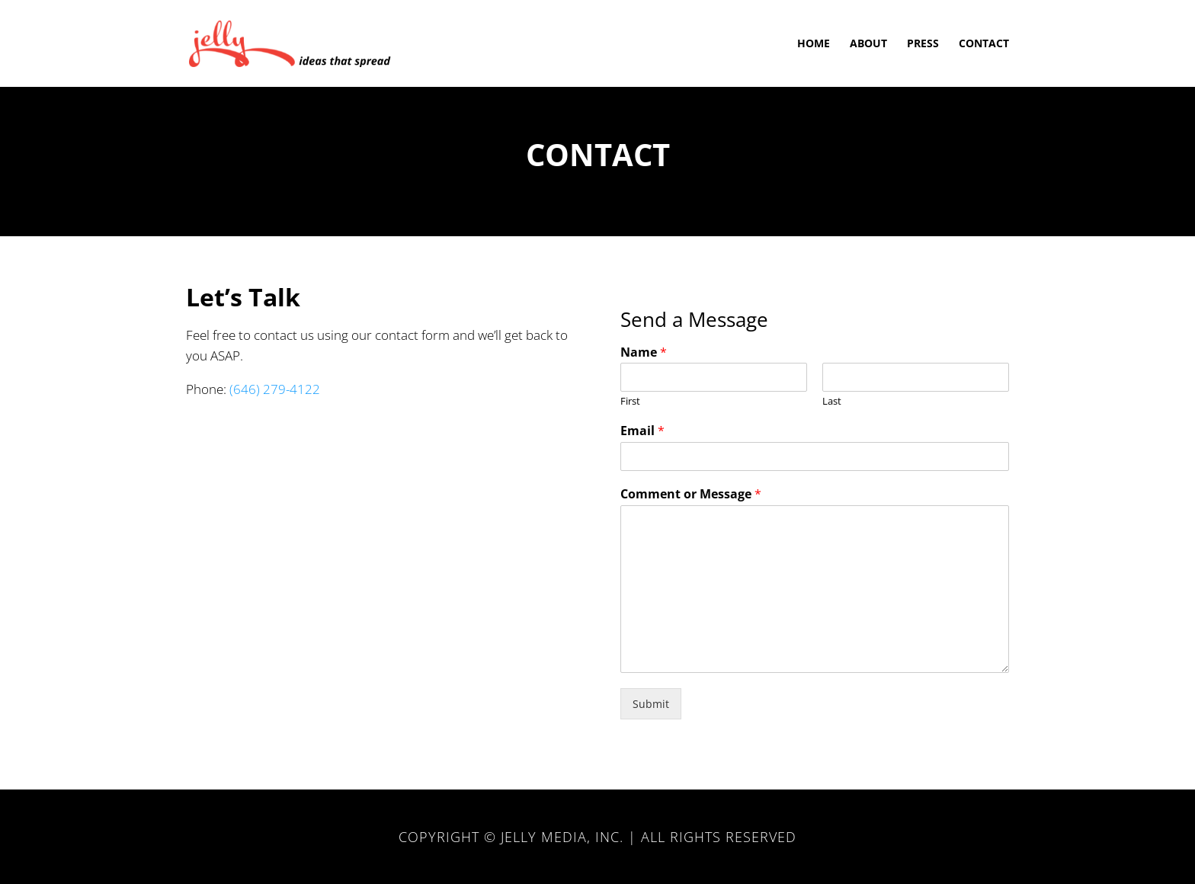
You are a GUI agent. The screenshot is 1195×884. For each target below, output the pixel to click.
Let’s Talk (243, 296)
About (868, 44)
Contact (984, 44)
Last (831, 401)
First (630, 401)
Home (813, 44)
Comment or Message (690, 494)
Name (643, 352)
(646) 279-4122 (274, 389)
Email (642, 431)
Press (923, 44)
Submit (651, 704)
